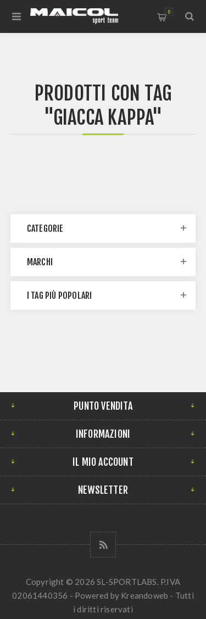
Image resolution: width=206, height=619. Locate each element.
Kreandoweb (144, 595)
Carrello (169, 12)
